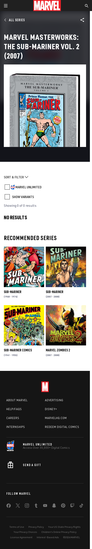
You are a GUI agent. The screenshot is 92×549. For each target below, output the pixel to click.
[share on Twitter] (18, 506)
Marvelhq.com (56, 418)
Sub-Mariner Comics (18, 350)
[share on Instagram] (27, 506)
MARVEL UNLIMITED (28, 187)
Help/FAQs (14, 409)
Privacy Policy (36, 526)
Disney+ (51, 409)
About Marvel (17, 400)
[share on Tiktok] (81, 506)
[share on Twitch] (72, 506)
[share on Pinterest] (63, 506)
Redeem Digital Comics (62, 427)
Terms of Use (16, 526)
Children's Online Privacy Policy (59, 532)
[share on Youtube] (45, 506)
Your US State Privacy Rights (64, 526)
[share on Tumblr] (36, 506)
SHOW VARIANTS (23, 197)
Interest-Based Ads (48, 537)
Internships (15, 427)
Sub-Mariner (12, 292)
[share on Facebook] (8, 506)
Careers (12, 418)
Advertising (54, 400)
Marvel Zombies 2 (58, 350)
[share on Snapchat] (54, 506)
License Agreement (21, 537)
